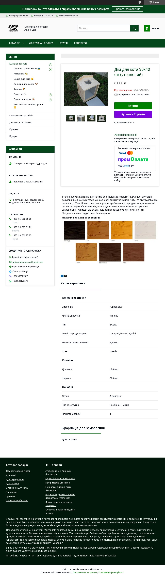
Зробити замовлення (127, 9)
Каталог (14, 43)
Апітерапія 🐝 (21, 73)
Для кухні (11, 475)
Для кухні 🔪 (20, 94)
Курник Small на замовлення (60, 478)
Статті (63, 43)
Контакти (80, 43)
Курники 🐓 (19, 89)
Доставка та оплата (20, 122)
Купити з (133, 114)
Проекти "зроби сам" (17, 500)
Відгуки (13, 136)
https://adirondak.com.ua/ (25, 257)
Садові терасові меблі (18, 471)
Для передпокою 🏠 (24, 99)
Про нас (13, 129)
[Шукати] (134, 28)
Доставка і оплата (41, 43)
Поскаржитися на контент (85, 572)
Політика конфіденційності (111, 572)
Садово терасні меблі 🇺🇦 (27, 68)
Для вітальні (12, 483)
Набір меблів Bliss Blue (57, 482)
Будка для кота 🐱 (24, 79)
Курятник (10, 496)
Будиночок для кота (17, 488)
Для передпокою (15, 479)
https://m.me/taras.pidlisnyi (25, 266)
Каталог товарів (18, 63)
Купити (133, 105)
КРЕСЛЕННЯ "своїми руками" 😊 (29, 106)
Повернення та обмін (21, 115)
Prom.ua (98, 569)
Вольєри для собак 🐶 (26, 84)
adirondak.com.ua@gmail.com (27, 262)
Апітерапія (11, 492)
